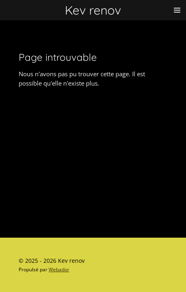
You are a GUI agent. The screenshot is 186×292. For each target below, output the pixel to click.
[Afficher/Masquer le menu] (177, 10)
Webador (59, 269)
